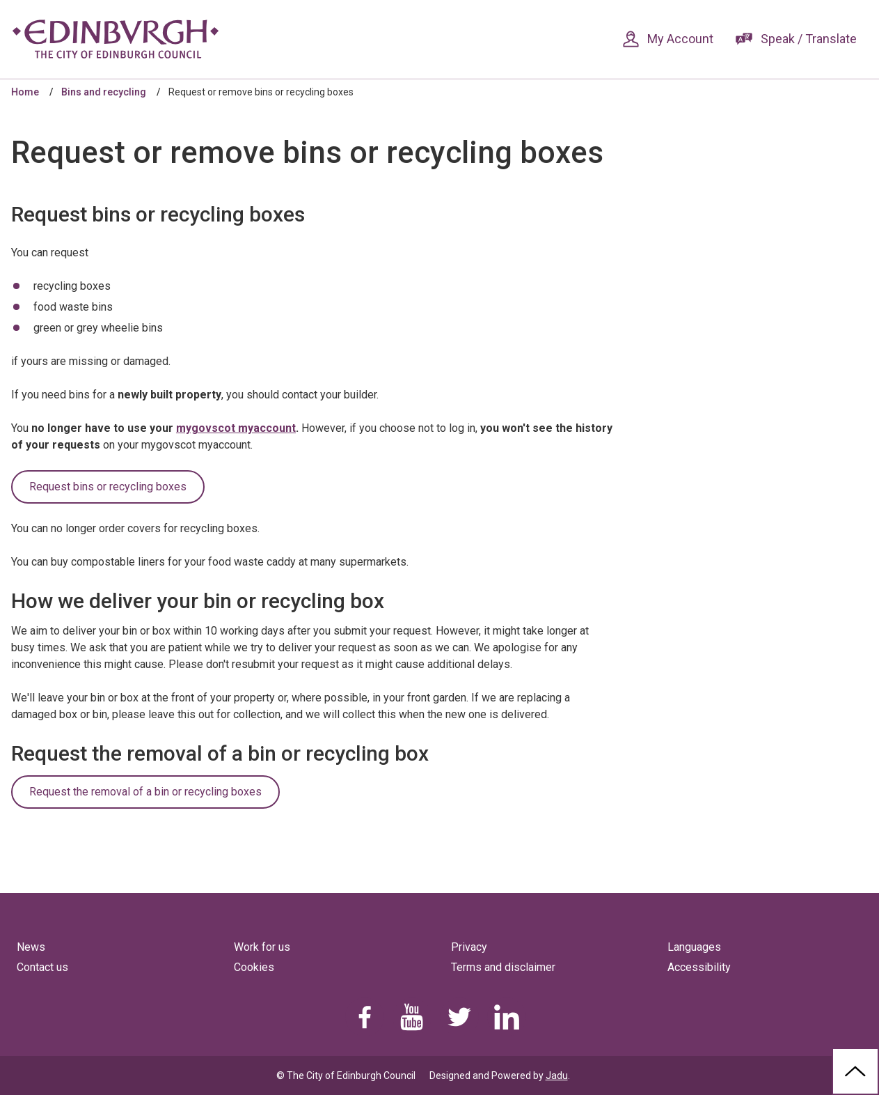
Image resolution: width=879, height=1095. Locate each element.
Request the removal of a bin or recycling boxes (145, 791)
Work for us (262, 947)
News (31, 947)
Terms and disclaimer (503, 967)
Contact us (42, 967)
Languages (694, 947)
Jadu (557, 1075)
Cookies (254, 967)
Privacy (469, 947)
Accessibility (699, 967)
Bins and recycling (103, 92)
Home (25, 92)
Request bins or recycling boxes (108, 486)
